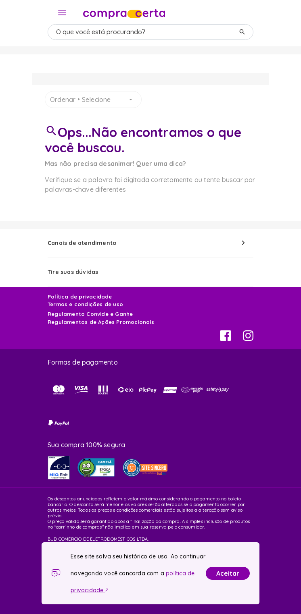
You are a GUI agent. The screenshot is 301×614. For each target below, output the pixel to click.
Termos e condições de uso (85, 304)
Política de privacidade (80, 296)
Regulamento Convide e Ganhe (90, 314)
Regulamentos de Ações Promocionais (101, 322)
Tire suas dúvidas (73, 272)
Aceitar (227, 573)
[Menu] (62, 13)
